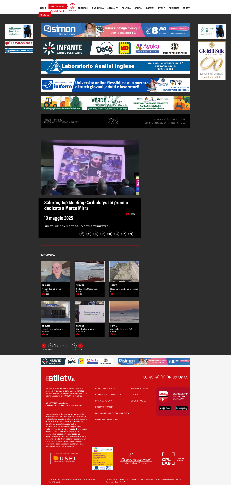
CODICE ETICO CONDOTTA (108, 394)
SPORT (186, 8)
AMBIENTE (174, 8)
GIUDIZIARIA (97, 8)
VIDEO (45, 15)
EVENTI (161, 8)
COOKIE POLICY (138, 401)
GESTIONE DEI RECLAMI (106, 419)
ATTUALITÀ (112, 8)
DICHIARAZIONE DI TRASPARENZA (112, 413)
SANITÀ (138, 8)
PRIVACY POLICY (103, 401)
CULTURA (149, 8)
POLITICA (126, 8)
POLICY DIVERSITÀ (104, 407)
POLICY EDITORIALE (105, 388)
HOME (43, 8)
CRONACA (83, 8)
